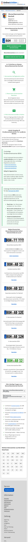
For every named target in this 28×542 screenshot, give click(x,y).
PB (3, 463)
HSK (12, 460)
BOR (16, 463)
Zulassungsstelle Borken (11, 168)
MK (4, 470)
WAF (18, 453)
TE (8, 460)
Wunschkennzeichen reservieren (14, 47)
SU (3, 460)
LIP (21, 466)
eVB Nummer (7, 502)
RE (8, 466)
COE (22, 457)
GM (8, 457)
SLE (16, 466)
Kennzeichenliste (8, 500)
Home (2, 10)
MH (21, 463)
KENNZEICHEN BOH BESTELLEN (14, 57)
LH (3, 473)
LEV (17, 457)
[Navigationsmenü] (25, 8)
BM (12, 457)
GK (16, 470)
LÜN (13, 453)
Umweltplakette (12, 424)
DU (8, 470)
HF (12, 470)
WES (23, 453)
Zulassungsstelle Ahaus (10, 164)
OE (8, 453)
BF (12, 466)
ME (4, 453)
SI (3, 457)
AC (17, 460)
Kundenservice (9, 490)
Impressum (7, 511)
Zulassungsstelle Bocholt (11, 166)
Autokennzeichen (15, 406)
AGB (5, 507)
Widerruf (6, 506)
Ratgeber (6, 498)
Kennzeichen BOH (13, 191)
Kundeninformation (9, 509)
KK (7, 463)
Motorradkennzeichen (15, 417)
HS (8, 473)
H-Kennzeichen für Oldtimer (17, 412)
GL (21, 460)
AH (21, 470)
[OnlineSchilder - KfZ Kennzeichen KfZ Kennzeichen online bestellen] (14, 3)
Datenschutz (7, 504)
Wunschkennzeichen (10, 10)
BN (3, 466)
